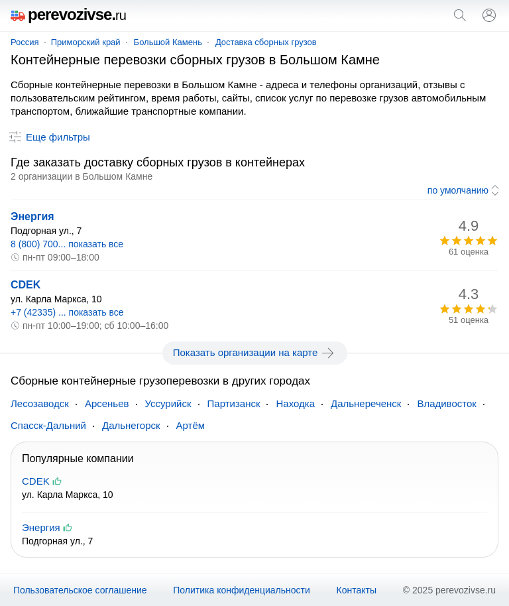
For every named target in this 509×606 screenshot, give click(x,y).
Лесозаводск (40, 403)
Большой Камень (168, 42)
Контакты (356, 590)
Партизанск (233, 403)
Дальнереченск (366, 403)
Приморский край (86, 42)
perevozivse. (68, 14)
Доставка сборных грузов (266, 42)
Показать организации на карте (255, 353)
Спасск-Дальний (48, 425)
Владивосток (446, 403)
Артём (190, 425)
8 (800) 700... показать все (67, 244)
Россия (25, 42)
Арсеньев (107, 403)
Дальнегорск (131, 425)
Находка (295, 403)
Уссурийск (168, 403)
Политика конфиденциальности (241, 590)
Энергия (32, 216)
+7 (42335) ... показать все (67, 312)
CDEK (25, 284)
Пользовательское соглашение (80, 590)
